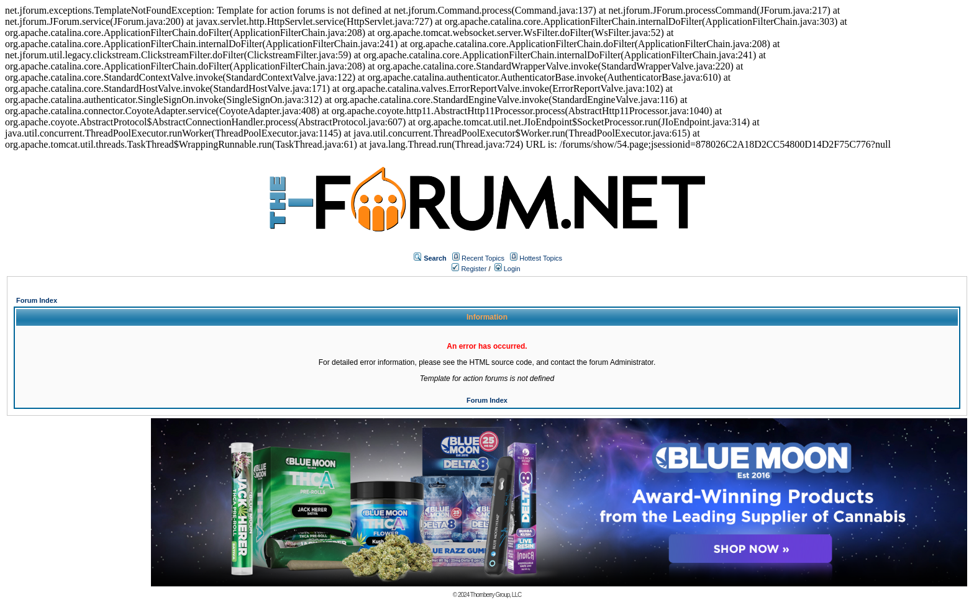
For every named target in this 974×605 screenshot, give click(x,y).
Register (469, 268)
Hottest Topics (540, 258)
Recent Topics (483, 258)
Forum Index (36, 300)
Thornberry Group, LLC (495, 594)
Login (507, 268)
